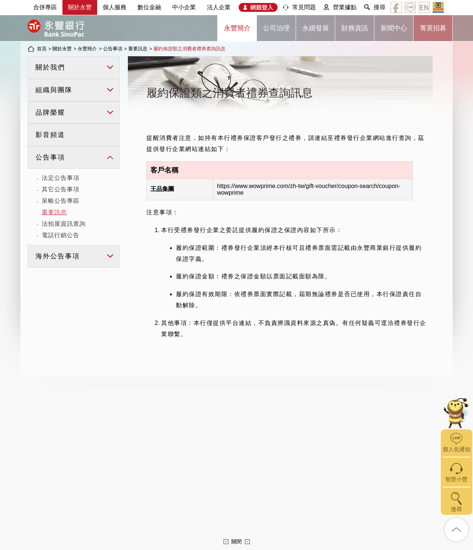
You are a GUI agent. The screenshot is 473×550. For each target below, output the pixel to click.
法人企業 (219, 7)
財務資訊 (354, 28)
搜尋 (379, 7)
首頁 (42, 48)
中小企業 (184, 7)
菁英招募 (433, 28)
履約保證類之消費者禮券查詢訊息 (189, 48)
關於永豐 (80, 7)
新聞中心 (394, 28)
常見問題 (304, 7)
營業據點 (345, 7)
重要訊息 (137, 48)
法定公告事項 (60, 178)
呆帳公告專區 (60, 201)
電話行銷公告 (60, 235)
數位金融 (149, 7)
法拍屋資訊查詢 (64, 224)
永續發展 (315, 28)
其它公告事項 (60, 189)
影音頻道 (50, 134)
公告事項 (112, 48)
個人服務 (114, 7)
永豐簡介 (237, 28)
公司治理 (276, 28)
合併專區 (45, 7)
